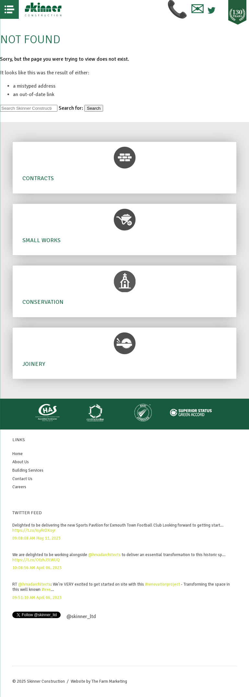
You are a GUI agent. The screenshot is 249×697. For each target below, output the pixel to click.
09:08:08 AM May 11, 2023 (36, 538)
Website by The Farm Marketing (99, 681)
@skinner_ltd (81, 616)
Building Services (27, 470)
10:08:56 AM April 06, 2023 (37, 567)
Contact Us (22, 478)
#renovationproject (162, 584)
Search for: (71, 108)
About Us (20, 462)
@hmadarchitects (104, 554)
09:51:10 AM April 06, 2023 (37, 597)
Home (17, 453)
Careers (19, 487)
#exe (46, 589)
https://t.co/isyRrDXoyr (33, 530)
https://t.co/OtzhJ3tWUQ (36, 560)
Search (94, 108)
